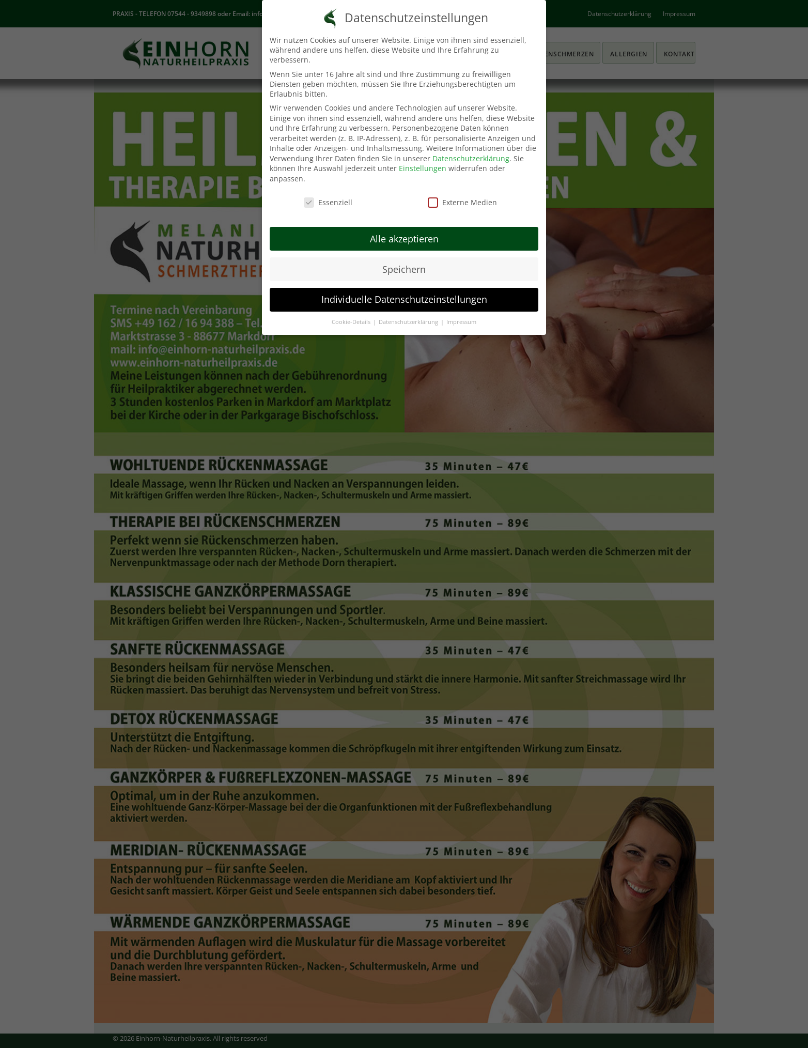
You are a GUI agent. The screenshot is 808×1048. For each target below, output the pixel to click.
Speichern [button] (404, 269)
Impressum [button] (461, 322)
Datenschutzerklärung (470, 158)
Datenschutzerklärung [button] (409, 322)
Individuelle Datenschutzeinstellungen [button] (404, 299)
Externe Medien (462, 202)
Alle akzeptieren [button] (404, 239)
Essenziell (328, 202)
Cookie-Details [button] (352, 322)
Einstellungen (422, 168)
